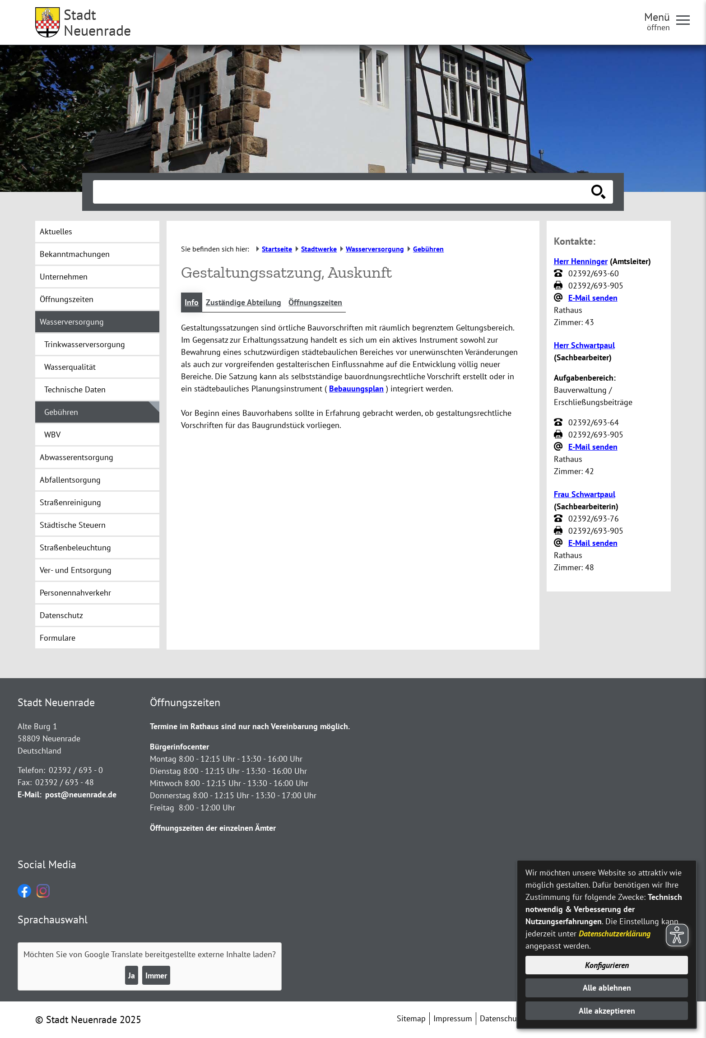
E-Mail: (30, 794)
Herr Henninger (581, 261)
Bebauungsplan (356, 388)
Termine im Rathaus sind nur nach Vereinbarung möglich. (250, 726)
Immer (156, 975)
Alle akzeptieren (607, 1010)
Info (192, 302)
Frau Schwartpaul (584, 494)
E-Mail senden (593, 298)
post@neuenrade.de (80, 794)
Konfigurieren (607, 965)
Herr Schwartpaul (584, 345)
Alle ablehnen (607, 987)
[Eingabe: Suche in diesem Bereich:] (343, 192)
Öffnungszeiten (315, 302)
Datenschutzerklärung (614, 933)
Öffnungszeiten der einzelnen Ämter (213, 828)
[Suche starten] (598, 192)
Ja (131, 975)
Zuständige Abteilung (243, 302)
